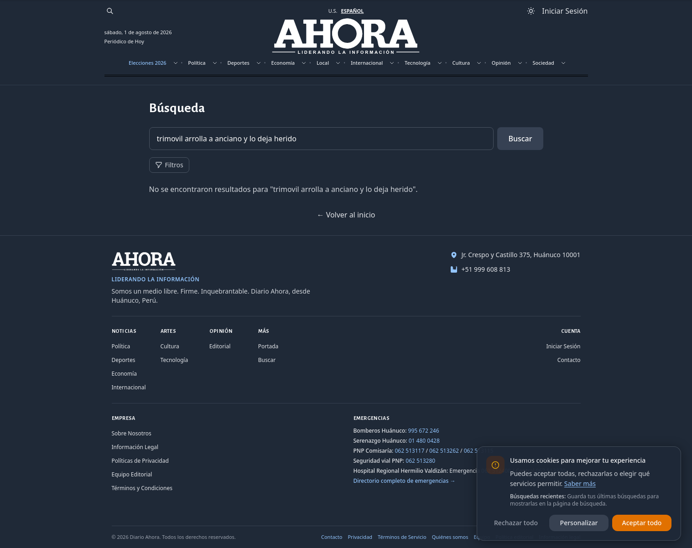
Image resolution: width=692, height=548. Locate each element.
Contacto (569, 360)
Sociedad (543, 62)
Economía (283, 62)
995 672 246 (423, 430)
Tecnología (418, 62)
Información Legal (135, 447)
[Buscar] (109, 10)
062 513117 (409, 451)
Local (323, 62)
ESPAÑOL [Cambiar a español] (352, 10)
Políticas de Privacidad (140, 461)
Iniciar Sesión (563, 346)
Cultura (461, 62)
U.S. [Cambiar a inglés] (333, 10)
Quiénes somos (450, 536)
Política (196, 62)
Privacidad (360, 536)
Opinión (501, 62)
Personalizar (579, 522)
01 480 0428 (424, 441)
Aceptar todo (642, 522)
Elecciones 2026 (147, 62)
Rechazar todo (516, 522)
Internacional (367, 62)
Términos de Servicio (402, 536)
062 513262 (444, 451)
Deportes (238, 62)
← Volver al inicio (346, 215)
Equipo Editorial (132, 474)
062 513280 (420, 461)
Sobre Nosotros (131, 433)
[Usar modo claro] (531, 11)
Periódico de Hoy (124, 41)
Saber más (580, 483)
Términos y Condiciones (142, 488)
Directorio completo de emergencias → (405, 481)
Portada (268, 346)
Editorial (220, 346)
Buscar (520, 139)
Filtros (169, 164)
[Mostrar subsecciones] (175, 62)
